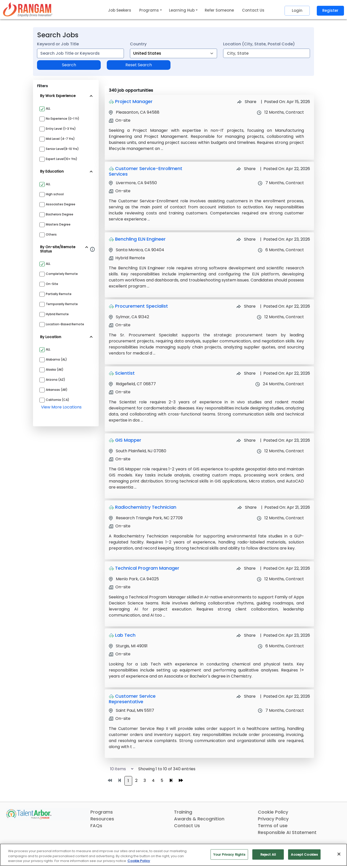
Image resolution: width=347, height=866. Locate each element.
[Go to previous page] (119, 780)
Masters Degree (58, 224)
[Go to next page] (171, 780)
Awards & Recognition (199, 819)
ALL (48, 108)
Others (51, 234)
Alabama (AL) (56, 359)
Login (297, 10)
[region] (173, 855)
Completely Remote (62, 274)
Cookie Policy (273, 812)
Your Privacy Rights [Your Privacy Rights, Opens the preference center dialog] (229, 854)
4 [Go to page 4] (153, 780)
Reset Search (138, 65)
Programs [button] (149, 10)
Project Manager (134, 101)
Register (330, 10)
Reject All (268, 854)
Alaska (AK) (54, 369)
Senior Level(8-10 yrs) (62, 149)
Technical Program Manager (147, 568)
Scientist (125, 373)
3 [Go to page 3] (145, 780)
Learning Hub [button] (182, 10)
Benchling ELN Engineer (140, 239)
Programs (101, 812)
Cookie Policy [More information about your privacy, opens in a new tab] (138, 860)
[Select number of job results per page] (119, 769)
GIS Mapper (128, 440)
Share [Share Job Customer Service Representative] (246, 696)
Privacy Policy (273, 819)
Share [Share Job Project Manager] (246, 102)
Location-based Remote (65, 324)
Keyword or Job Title (58, 44)
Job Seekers (119, 10)
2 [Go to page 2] (136, 780)
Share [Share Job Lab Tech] (246, 635)
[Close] (338, 853)
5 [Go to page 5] (162, 780)
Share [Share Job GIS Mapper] (246, 440)
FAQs (96, 825)
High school (55, 194)
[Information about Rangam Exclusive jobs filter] (92, 249)
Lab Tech (125, 635)
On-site (52, 284)
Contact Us (253, 10)
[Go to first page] (110, 780)
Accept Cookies (304, 854)
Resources (102, 819)
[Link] (27, 9)
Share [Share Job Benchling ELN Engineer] (246, 239)
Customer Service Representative (132, 699)
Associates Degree (60, 204)
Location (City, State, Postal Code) (259, 44)
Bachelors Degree (59, 214)
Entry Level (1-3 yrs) (61, 128)
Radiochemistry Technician (145, 507)
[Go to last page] (181, 780)
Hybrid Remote (57, 314)
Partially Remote (59, 294)
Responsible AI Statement (287, 832)
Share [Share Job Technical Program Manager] (246, 568)
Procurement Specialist (141, 306)
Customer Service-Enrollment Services (145, 171)
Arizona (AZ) (55, 379)
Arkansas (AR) (56, 390)
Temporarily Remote (62, 304)
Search (69, 65)
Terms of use (273, 825)
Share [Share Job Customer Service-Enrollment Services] (246, 169)
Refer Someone (219, 10)
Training (183, 812)
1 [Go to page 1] (128, 781)
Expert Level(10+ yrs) (61, 159)
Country (138, 44)
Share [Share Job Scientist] (246, 373)
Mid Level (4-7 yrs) (60, 139)
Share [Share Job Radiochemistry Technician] (247, 507)
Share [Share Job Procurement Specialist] (246, 306)
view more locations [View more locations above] (61, 407)
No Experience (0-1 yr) (62, 118)
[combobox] (80, 53)
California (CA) (57, 400)
